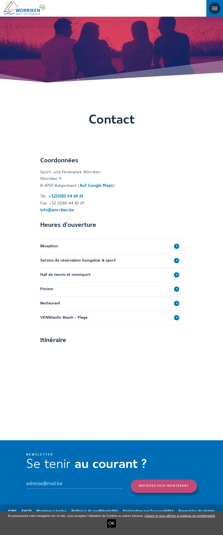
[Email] (74, 484)
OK (111, 523)
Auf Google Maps (96, 185)
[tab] (111, 246)
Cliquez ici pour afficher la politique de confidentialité (179, 516)
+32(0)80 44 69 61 (66, 196)
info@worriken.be (57, 210)
